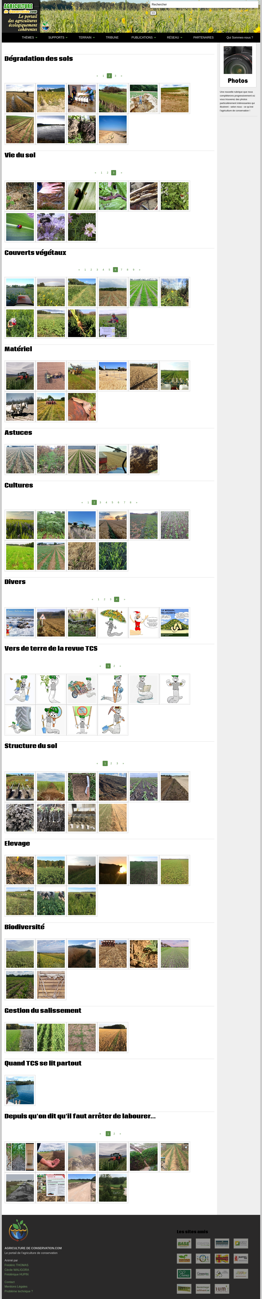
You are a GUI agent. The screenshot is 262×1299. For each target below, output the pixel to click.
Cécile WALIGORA (17, 1269)
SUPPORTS (56, 37)
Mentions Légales (16, 1286)
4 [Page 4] (103, 269)
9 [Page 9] (133, 269)
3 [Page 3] (115, 75)
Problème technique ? (19, 1291)
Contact (10, 1282)
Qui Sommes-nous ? (240, 37)
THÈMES (28, 37)
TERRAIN (85, 37)
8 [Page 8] (127, 269)
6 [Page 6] (118, 502)
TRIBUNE (112, 37)
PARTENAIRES (203, 37)
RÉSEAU (173, 37)
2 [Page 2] (107, 172)
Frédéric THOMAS (16, 1265)
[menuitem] (9, 37)
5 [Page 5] (109, 269)
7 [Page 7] (121, 269)
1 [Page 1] (103, 75)
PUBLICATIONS (142, 37)
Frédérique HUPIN (17, 1274)
